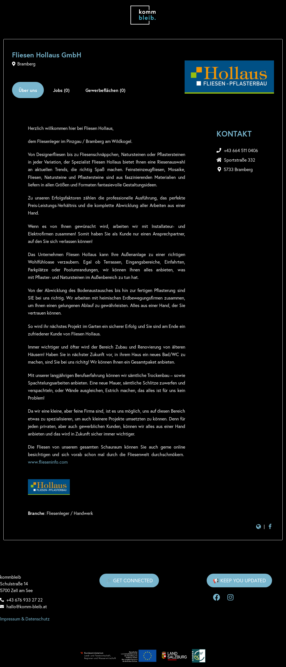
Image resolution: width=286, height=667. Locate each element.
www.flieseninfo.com (48, 462)
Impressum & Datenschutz (25, 619)
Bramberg (26, 64)
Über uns (28, 90)
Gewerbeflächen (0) (105, 90)
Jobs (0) (61, 90)
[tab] (28, 90)
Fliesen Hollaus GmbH (46, 54)
